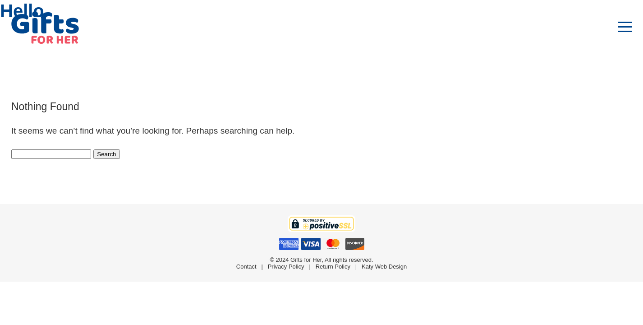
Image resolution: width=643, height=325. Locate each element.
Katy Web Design (384, 266)
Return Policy (333, 266)
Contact (246, 266)
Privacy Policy (286, 266)
